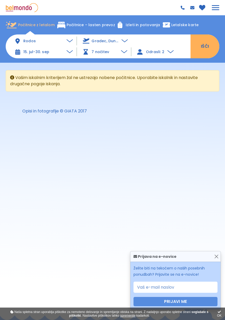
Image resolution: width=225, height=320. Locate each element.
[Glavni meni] (215, 7)
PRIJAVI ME (175, 301)
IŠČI (205, 46)
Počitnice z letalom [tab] (30, 25)
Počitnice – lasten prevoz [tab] (86, 25)
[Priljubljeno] (202, 7)
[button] (105, 41)
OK (219, 313)
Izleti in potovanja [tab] (139, 25)
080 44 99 (183, 8)
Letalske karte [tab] (181, 24)
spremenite (127, 315)
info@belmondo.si (193, 7)
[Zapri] (216, 256)
